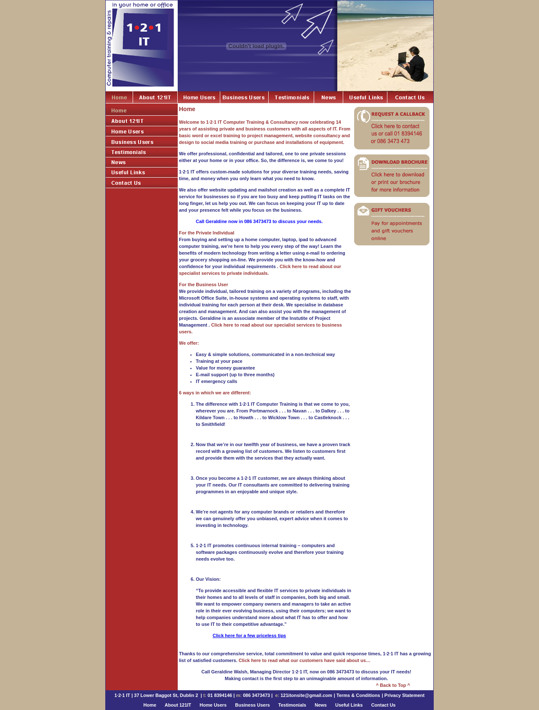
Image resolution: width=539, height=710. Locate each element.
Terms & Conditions (358, 695)
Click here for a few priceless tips (249, 635)
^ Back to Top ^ (393, 685)
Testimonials (292, 704)
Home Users (213, 704)
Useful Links (349, 704)
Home (150, 704)
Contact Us (383, 704)
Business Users (252, 704)
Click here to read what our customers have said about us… (305, 660)
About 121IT (178, 704)
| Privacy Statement (403, 695)
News (321, 704)
